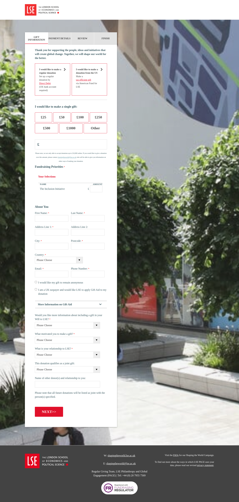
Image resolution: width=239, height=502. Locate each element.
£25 (43, 117)
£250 (98, 117)
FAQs (175, 454)
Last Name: (78, 213)
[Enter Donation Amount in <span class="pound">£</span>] (71, 144)
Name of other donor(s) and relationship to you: (60, 378)
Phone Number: (80, 268)
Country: (40, 254)
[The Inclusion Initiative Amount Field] (96, 189)
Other (95, 128)
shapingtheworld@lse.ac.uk (67, 157)
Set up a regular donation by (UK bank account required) (50, 80)
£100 (80, 117)
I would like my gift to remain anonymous (60, 282)
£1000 (71, 128)
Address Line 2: (79, 227)
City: (38, 240)
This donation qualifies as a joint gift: (55, 363)
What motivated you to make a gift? (55, 333)
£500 (46, 128)
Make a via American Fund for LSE (87, 78)
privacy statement (205, 464)
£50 (61, 117)
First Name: (42, 213)
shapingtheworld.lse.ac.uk (121, 454)
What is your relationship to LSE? (54, 348)
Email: (39, 268)
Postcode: (77, 240)
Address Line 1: (44, 227)
